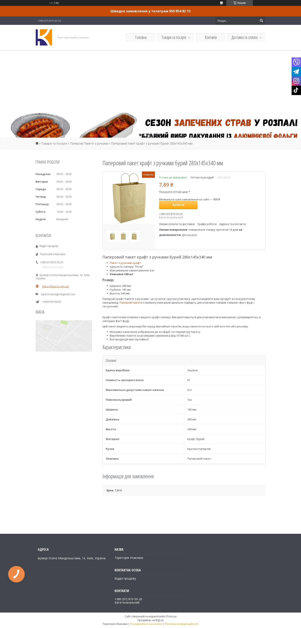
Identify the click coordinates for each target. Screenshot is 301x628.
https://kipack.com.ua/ (55, 286)
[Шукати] (261, 21)
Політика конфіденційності (181, 624)
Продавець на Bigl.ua (150, 620)
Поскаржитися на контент (146, 624)
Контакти (211, 37)
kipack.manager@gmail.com (58, 294)
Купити (178, 205)
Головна (141, 37)
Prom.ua (171, 616)
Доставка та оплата (245, 37)
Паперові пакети (131, 302)
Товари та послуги (174, 37)
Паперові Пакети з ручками (89, 143)
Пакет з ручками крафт (125, 263)
